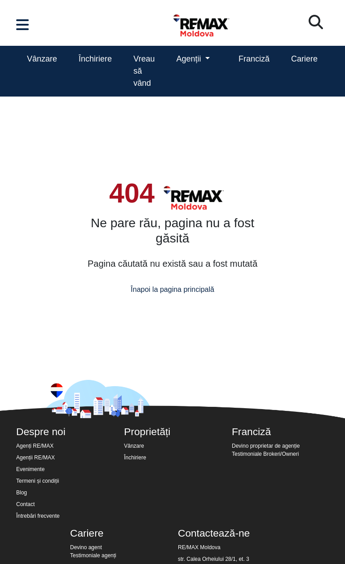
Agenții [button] (189, 58)
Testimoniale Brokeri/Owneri (265, 454)
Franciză (254, 58)
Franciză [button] (251, 431)
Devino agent (86, 547)
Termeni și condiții (37, 481)
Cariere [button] (86, 533)
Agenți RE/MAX (34, 446)
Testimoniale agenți (93, 555)
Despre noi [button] (41, 431)
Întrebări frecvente (38, 516)
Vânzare (42, 58)
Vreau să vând (144, 71)
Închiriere (95, 58)
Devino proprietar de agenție (266, 446)
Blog (21, 492)
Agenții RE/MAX (35, 457)
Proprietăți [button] (147, 431)
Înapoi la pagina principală (172, 289)
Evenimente (30, 469)
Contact (25, 504)
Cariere (304, 58)
